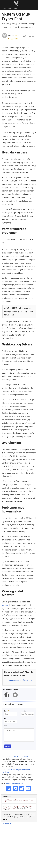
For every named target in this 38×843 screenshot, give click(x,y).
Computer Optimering (14, 786)
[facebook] (6, 694)
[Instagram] (15, 791)
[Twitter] (21, 791)
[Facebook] (8, 791)
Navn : (6, 711)
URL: (5, 718)
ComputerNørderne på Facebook (19, 680)
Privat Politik (6, 8)
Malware (5, 605)
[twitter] (15, 694)
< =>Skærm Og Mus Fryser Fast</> (18, 810)
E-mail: (23, 711)
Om (15, 8)
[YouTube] (28, 791)
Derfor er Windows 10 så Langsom (15, 759)
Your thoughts (9, 725)
